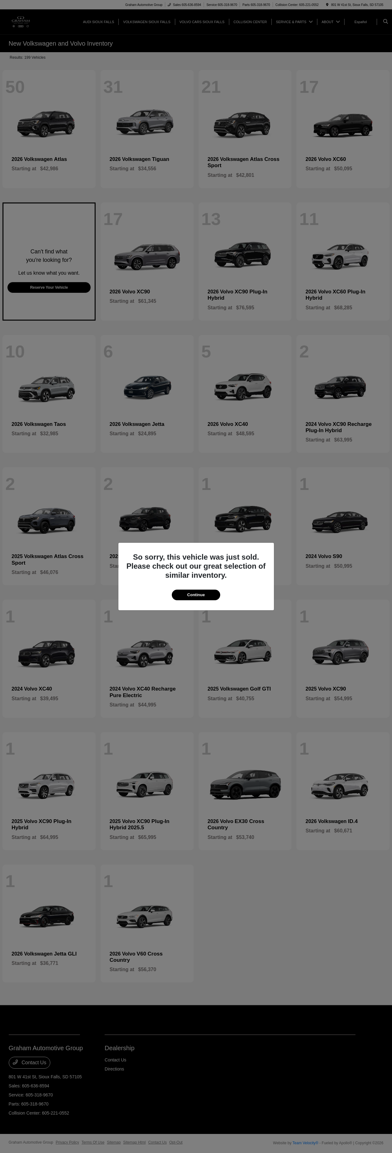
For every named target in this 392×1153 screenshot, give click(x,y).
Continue (196, 594)
